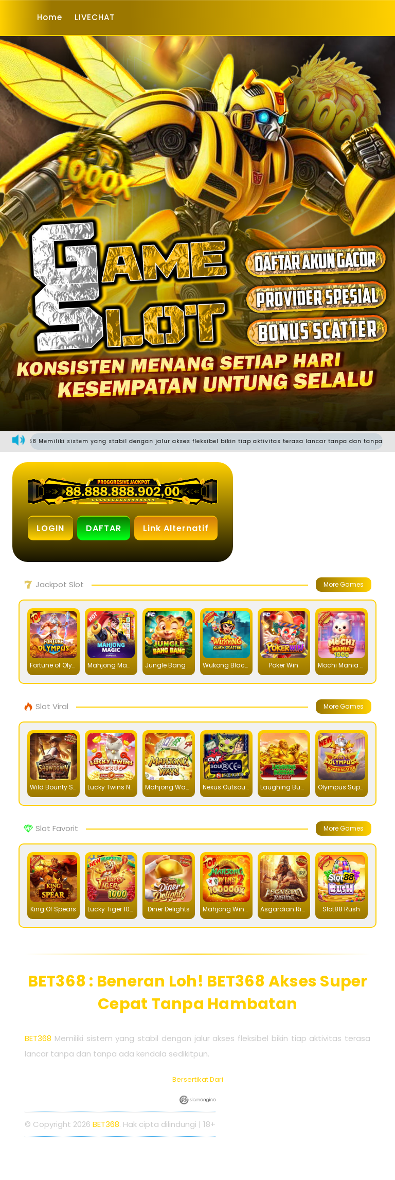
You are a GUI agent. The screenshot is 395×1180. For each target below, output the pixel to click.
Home (49, 17)
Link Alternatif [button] (176, 528)
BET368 (38, 1038)
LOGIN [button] (50, 528)
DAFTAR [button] (103, 528)
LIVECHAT (95, 17)
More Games (344, 584)
